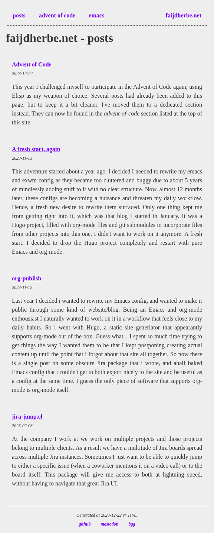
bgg (132, 524)
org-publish (26, 278)
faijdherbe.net (183, 15)
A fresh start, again (36, 149)
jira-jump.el (27, 416)
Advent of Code (32, 64)
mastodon (110, 524)
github (84, 524)
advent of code (57, 15)
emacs (96, 15)
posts (19, 15)
